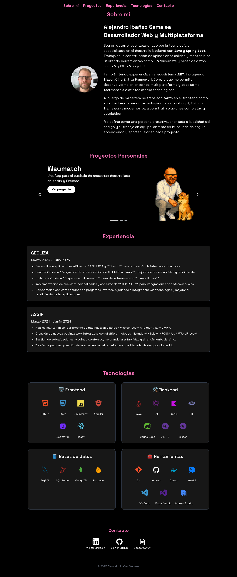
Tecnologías (141, 5)
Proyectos (92, 5)
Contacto (165, 5)
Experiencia (116, 5)
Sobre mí (71, 5)
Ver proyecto (61, 189)
